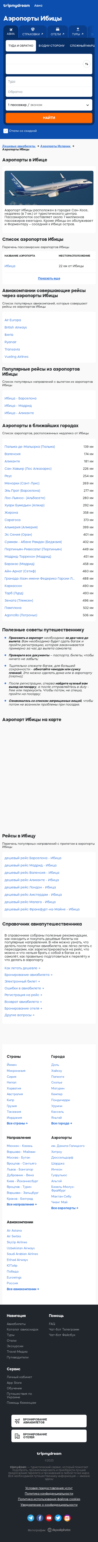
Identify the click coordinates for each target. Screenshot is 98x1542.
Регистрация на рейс (22, 994)
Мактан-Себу (61, 1196)
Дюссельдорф (62, 1157)
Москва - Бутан (18, 1157)
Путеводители (17, 1357)
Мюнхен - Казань (20, 1145)
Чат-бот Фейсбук (62, 1334)
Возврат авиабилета (22, 1001)
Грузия (12, 1106)
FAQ (52, 1323)
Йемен (12, 1064)
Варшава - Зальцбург (23, 1192)
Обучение (14, 1388)
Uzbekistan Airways (21, 1248)
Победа (12, 1271)
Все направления (21, 1204)
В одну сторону (51, 45)
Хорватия (14, 1088)
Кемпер (56, 1094)
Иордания (14, 1117)
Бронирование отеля (22, 1008)
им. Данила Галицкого (68, 1145)
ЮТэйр (12, 1265)
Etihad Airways (17, 1259)
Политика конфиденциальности (49, 1493)
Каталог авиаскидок (23, 1329)
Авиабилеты (16, 1323)
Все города (60, 1123)
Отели (11, 1340)
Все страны (16, 1123)
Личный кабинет (19, 1377)
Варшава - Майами (21, 1151)
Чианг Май (59, 1202)
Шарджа (57, 1163)
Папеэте (57, 1076)
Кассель (57, 1111)
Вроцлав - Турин (19, 1186)
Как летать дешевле (21, 968)
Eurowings (14, 1277)
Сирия (11, 1076)
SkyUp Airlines (17, 1242)
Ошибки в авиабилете (23, 988)
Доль (55, 1064)
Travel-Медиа (17, 1351)
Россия (12, 1283)
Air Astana (14, 1230)
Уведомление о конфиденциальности (49, 1504)
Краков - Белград (20, 1198)
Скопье (56, 1082)
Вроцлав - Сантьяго (21, 1163)
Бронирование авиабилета (27, 974)
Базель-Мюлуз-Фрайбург (63, 1188)
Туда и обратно (20, 45)
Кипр (10, 1100)
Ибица (10, 266)
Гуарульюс (59, 1175)
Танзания (14, 1111)
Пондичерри (60, 1100)
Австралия (15, 1094)
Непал (11, 1082)
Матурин (57, 1088)
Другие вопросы (18, 1015)
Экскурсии (15, 1346)
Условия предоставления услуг (49, 1488)
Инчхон (56, 1169)
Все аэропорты (63, 1208)
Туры (11, 1334)
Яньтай (56, 1117)
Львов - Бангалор (20, 1169)
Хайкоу (56, 1070)
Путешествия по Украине (19, 1395)
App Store (14, 1382)
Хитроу (56, 1151)
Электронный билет (21, 981)
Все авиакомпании (22, 1289)
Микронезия (16, 1070)
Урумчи (56, 1106)
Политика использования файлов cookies (49, 1499)
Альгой (56, 1181)
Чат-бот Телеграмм (64, 1329)
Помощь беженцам (21, 1402)
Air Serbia (14, 1236)
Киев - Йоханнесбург (22, 1181)
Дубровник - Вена (20, 1175)
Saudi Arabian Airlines (22, 1253)
